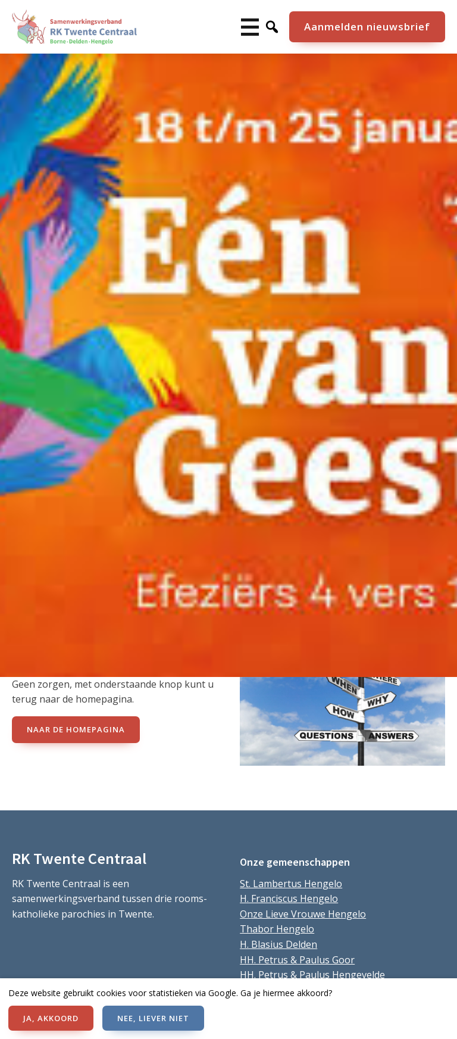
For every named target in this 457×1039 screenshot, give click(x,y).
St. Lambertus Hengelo (291, 883)
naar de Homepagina (76, 729)
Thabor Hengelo (277, 928)
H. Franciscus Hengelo (289, 898)
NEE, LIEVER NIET (153, 1018)
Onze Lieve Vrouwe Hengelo (303, 914)
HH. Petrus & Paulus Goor (297, 959)
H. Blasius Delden (278, 944)
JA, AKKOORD (51, 1018)
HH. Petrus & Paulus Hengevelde (312, 974)
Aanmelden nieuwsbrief (367, 26)
